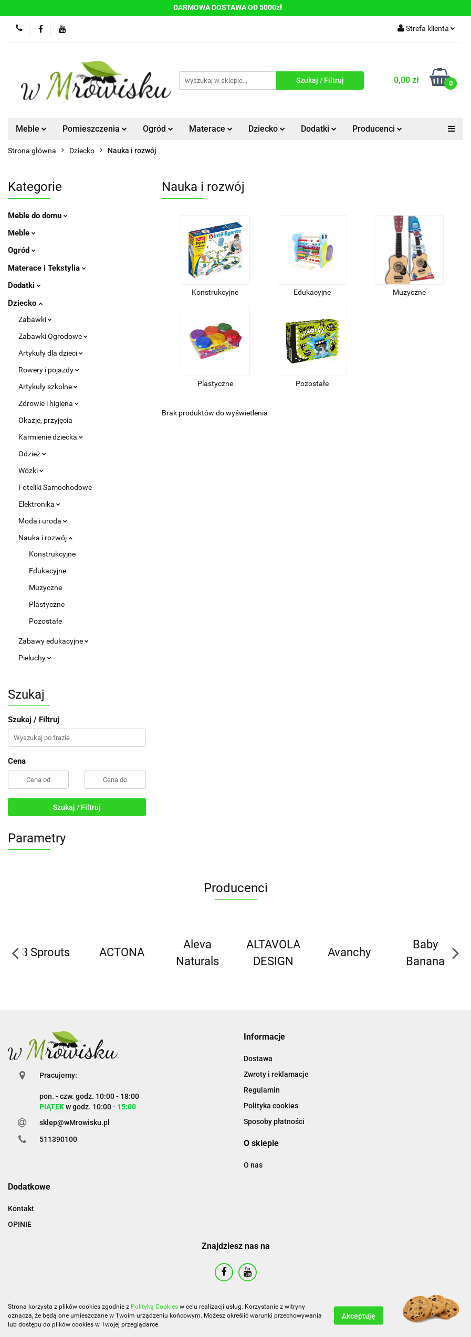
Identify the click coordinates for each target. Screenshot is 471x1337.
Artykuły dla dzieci (50, 353)
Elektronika (39, 504)
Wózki (31, 470)
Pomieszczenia (94, 129)
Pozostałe (45, 621)
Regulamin (262, 1090)
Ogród (158, 129)
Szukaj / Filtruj (77, 807)
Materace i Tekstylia (47, 268)
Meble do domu (38, 215)
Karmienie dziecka (50, 437)
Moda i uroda (42, 521)
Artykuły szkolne (48, 386)
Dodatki (319, 129)
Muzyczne (45, 587)
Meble (31, 129)
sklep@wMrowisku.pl (74, 1122)
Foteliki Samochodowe (55, 487)
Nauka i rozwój (45, 537)
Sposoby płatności (274, 1121)
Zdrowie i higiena (48, 403)
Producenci (377, 129)
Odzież (32, 454)
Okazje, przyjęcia (45, 420)
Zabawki (35, 319)
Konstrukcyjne (52, 554)
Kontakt (21, 1208)
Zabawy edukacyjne (53, 641)
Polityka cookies (271, 1105)
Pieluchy (34, 658)
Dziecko (266, 129)
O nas (253, 1165)
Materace (211, 129)
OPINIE (20, 1224)
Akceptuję (358, 1316)
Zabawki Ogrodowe (53, 336)
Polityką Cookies (154, 1306)
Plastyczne (47, 604)
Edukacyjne (47, 570)
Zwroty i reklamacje (276, 1074)
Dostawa (258, 1058)
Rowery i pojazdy (48, 370)
